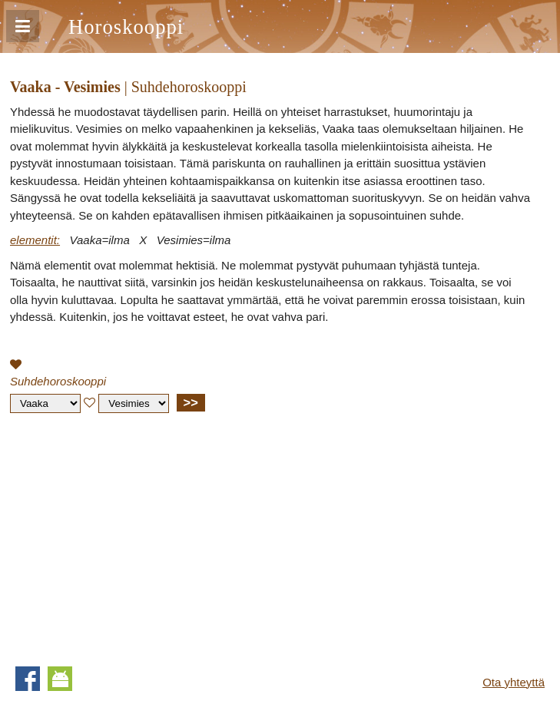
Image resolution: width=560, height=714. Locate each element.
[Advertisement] (139, 535)
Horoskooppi (126, 26)
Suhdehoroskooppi (58, 381)
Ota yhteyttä (513, 682)
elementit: (35, 239)
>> (191, 402)
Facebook (27, 678)
